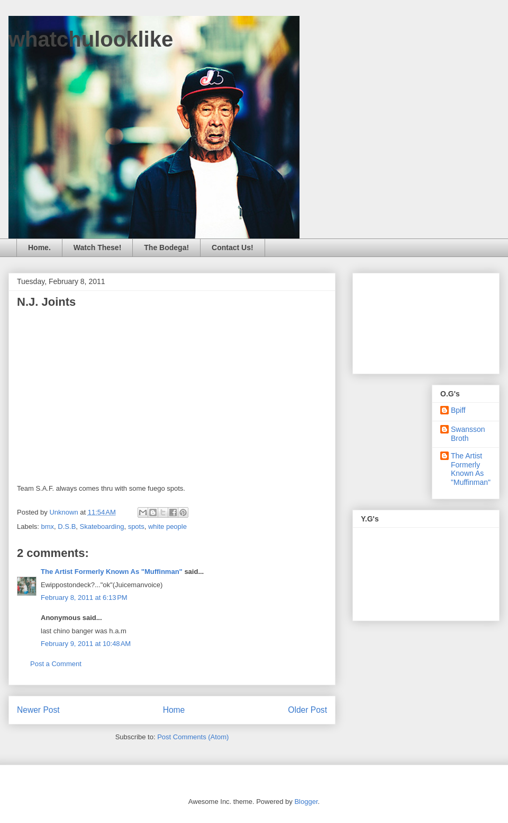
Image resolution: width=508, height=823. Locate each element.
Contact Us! (232, 247)
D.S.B (67, 526)
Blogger (306, 802)
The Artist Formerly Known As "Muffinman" (112, 572)
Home (174, 709)
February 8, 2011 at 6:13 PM (84, 597)
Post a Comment (55, 664)
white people (167, 526)
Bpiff (458, 410)
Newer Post (38, 709)
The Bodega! (166, 247)
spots (136, 526)
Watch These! (98, 247)
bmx (48, 526)
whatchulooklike (90, 39)
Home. (39, 247)
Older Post (307, 709)
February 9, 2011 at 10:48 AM (86, 644)
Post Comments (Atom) (193, 737)
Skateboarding (102, 526)
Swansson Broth (468, 434)
